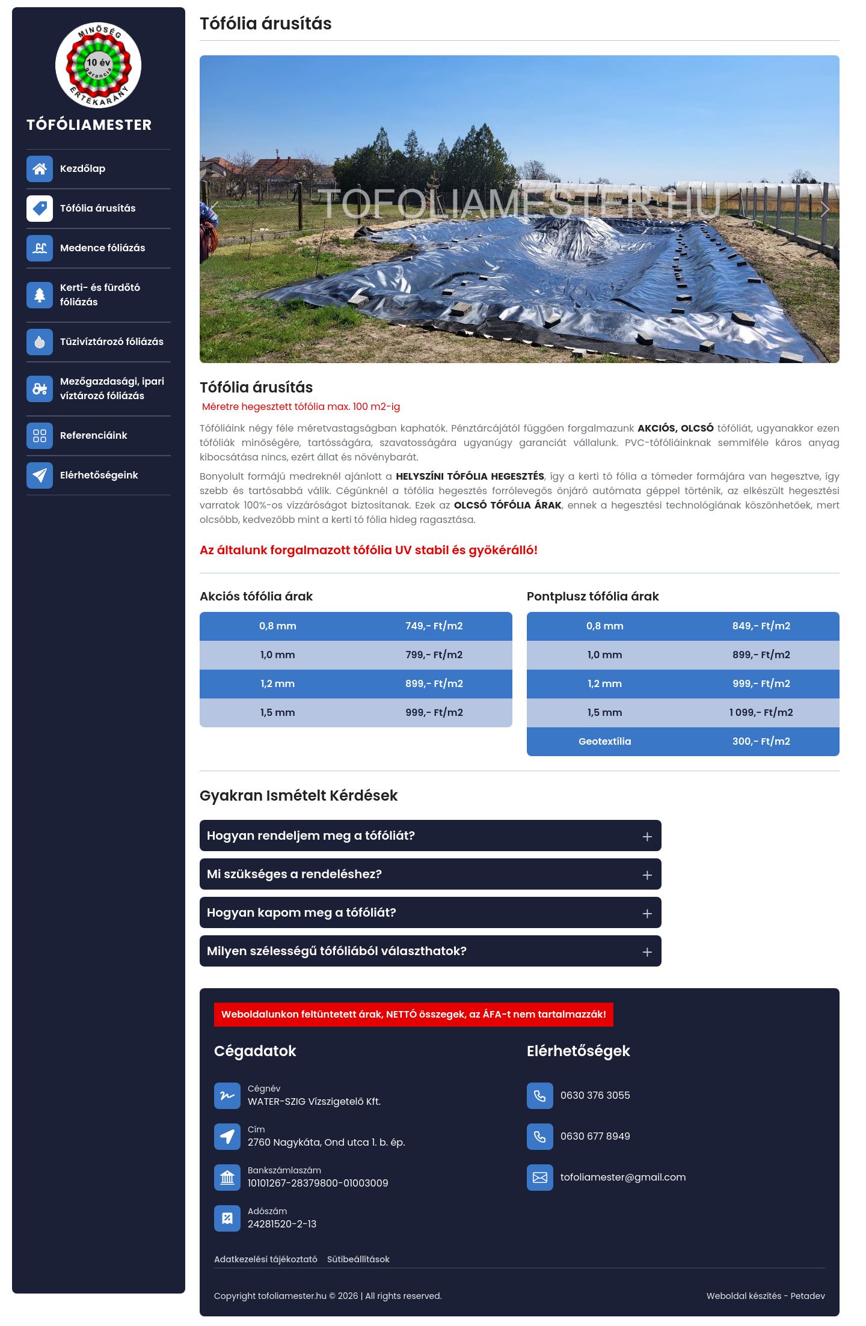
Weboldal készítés (744, 1296)
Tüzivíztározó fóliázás (112, 342)
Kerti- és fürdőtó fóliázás (100, 295)
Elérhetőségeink (99, 475)
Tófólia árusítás (98, 208)
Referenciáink (93, 435)
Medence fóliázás (103, 248)
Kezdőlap (82, 169)
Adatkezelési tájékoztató (266, 1259)
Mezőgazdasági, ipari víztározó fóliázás (112, 388)
